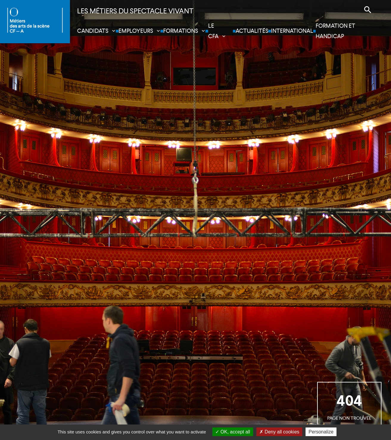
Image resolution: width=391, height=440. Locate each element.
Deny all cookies (279, 431)
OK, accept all (232, 431)
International (292, 31)
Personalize (321, 431)
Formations (180, 31)
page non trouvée (349, 406)
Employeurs (136, 31)
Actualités (252, 31)
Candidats (92, 31)
